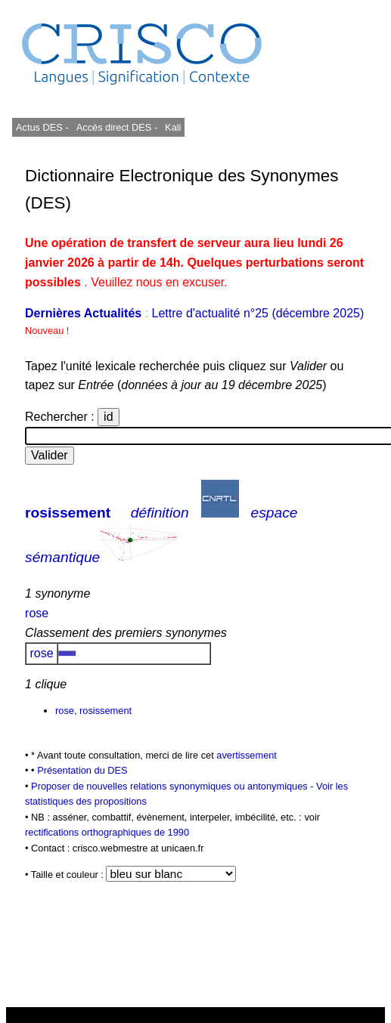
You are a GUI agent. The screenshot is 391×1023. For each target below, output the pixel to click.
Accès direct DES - (116, 127)
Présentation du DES (82, 770)
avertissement (246, 755)
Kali (173, 127)
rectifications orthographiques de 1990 (107, 832)
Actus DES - (42, 127)
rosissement (67, 513)
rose (36, 613)
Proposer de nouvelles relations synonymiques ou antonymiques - (173, 786)
